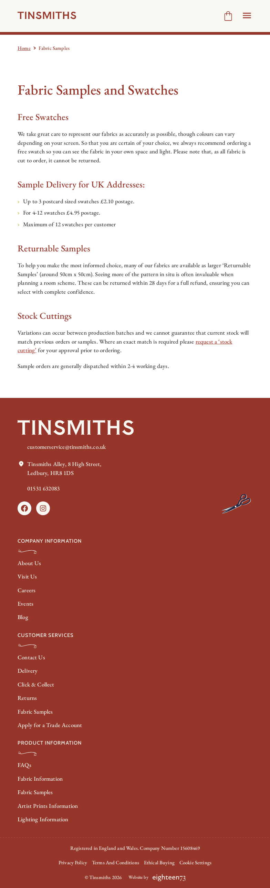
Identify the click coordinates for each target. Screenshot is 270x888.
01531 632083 (43, 488)
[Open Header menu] (246, 15)
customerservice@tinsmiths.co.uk (66, 447)
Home (24, 48)
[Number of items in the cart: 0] (228, 16)
